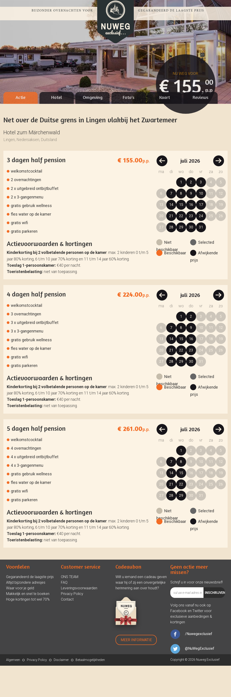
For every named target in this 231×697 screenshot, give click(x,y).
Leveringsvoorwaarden (79, 619)
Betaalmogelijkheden (90, 691)
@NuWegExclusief (199, 680)
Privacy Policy (72, 625)
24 (201, 247)
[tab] (20, 129)
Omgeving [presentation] (92, 128)
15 (181, 236)
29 (181, 258)
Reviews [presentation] (200, 128)
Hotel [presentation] (56, 128)
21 (171, 247)
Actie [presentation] (20, 128)
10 (201, 225)
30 (191, 258)
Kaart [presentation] (164, 128)
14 (171, 236)
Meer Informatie (136, 671)
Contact (67, 631)
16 (191, 236)
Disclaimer (61, 691)
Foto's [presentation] (128, 128)
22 (181, 247)
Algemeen (13, 691)
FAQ (64, 614)
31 (201, 258)
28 (171, 258)
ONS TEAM (69, 608)
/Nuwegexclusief (198, 665)
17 (201, 236)
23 (191, 247)
